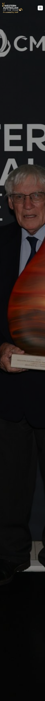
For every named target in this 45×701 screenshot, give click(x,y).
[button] (40, 8)
